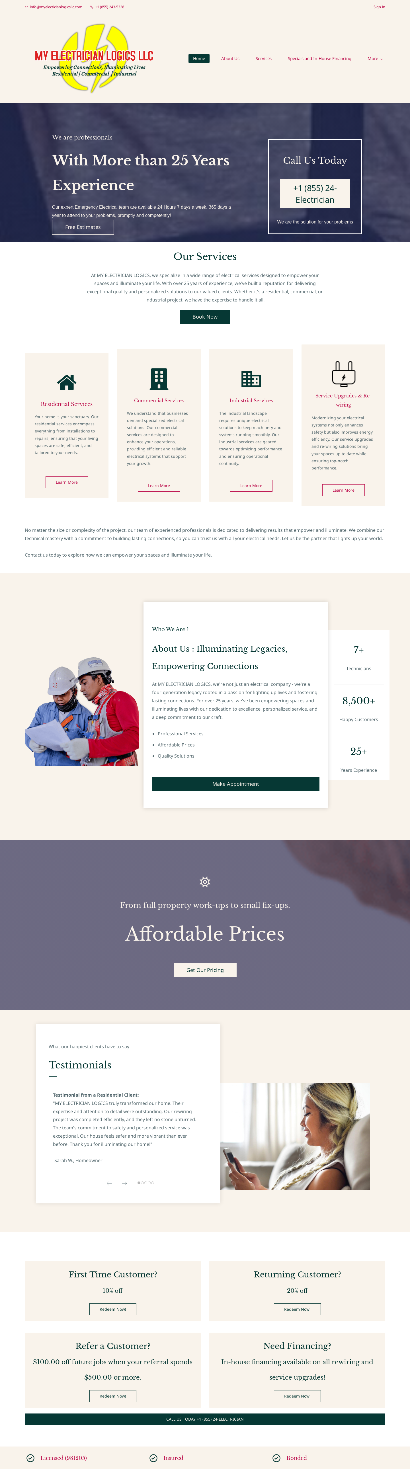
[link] (343, 364)
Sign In (379, 6)
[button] (109, 1184)
